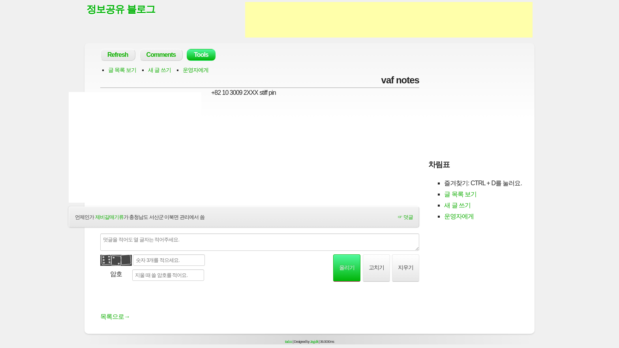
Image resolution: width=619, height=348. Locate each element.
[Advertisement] (389, 20)
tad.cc (288, 342)
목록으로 (115, 316)
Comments (161, 54)
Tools (201, 54)
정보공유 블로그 (120, 9)
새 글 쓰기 (159, 70)
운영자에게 (195, 70)
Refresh (117, 54)
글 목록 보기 (122, 70)
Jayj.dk (314, 342)
